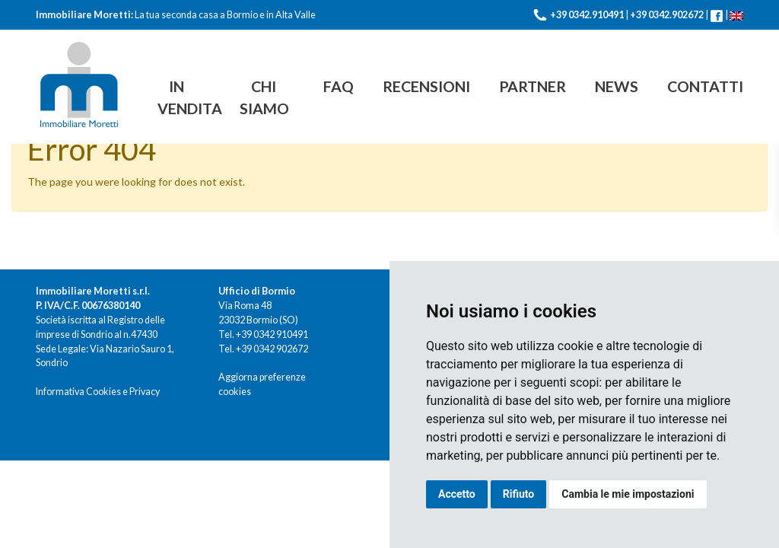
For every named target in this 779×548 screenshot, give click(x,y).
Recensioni (426, 86)
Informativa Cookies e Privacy (98, 391)
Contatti (705, 86)
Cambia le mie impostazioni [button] (627, 494)
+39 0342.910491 (587, 15)
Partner (532, 86)
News (616, 86)
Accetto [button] (456, 494)
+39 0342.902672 (667, 15)
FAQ (338, 86)
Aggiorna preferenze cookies (262, 384)
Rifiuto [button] (519, 494)
